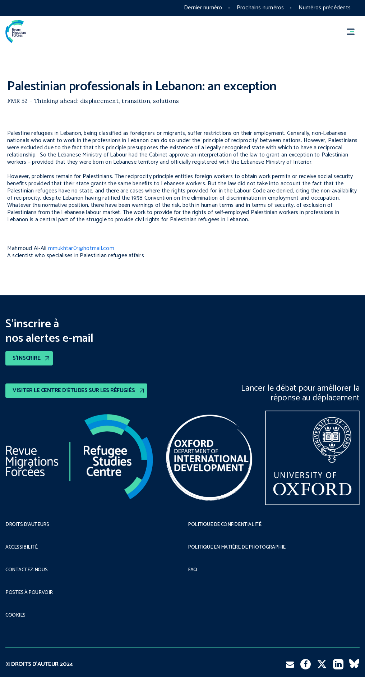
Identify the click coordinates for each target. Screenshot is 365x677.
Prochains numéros (260, 8)
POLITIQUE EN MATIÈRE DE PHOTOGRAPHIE (237, 547)
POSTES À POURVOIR (29, 593)
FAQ (192, 570)
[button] (354, 31)
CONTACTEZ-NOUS (26, 570)
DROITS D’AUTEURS (27, 525)
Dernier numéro (203, 8)
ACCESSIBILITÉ (21, 547)
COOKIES (15, 615)
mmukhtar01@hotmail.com (81, 248)
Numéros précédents (325, 8)
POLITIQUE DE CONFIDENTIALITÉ (224, 525)
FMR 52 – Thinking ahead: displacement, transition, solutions (93, 100)
